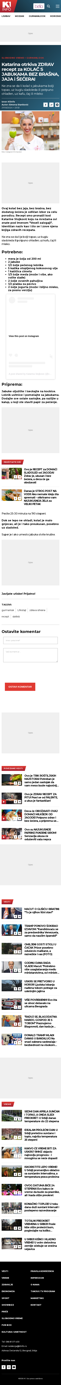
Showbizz (8, 1305)
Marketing (37, 1298)
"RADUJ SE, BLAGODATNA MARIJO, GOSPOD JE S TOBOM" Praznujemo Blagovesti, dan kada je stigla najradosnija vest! (40, 1021)
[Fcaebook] (45, 105)
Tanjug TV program (43, 1291)
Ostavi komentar (20, 686)
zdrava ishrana (37, 610)
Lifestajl (21, 610)
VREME (7, 1104)
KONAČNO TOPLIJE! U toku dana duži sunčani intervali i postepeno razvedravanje (41, 1207)
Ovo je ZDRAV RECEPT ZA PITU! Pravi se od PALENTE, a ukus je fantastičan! (41, 797)
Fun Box (7, 1325)
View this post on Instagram (24, 336)
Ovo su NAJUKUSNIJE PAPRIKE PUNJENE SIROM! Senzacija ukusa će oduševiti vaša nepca (40, 834)
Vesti (7, 902)
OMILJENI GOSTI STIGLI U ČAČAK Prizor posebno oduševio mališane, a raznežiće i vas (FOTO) (40, 949)
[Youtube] (14, 1367)
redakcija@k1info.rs (17, 1346)
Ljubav (6, 16)
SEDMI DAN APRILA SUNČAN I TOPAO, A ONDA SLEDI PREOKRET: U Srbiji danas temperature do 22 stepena (41, 1116)
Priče (5, 1311)
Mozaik (19, 16)
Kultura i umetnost (14, 1332)
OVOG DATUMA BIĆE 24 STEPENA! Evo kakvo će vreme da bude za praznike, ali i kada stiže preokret (41, 1190)
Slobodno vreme (13, 58)
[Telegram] (57, 105)
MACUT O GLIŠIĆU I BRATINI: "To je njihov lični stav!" (41, 911)
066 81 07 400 (13, 1341)
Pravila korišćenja (42, 1271)
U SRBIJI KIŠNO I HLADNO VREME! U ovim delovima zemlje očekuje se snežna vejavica (40, 1244)
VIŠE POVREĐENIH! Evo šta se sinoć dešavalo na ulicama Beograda (40, 1003)
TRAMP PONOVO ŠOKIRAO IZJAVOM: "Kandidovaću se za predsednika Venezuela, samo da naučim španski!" (41, 930)
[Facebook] (15, 476)
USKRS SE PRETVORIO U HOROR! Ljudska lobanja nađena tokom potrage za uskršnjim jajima (40, 986)
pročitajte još (12, 462)
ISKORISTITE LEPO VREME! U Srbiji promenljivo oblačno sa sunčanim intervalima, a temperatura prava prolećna (41, 1171)
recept (5, 616)
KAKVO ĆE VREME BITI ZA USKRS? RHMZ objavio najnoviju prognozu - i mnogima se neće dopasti (40, 1153)
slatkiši (16, 616)
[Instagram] (9, 1367)
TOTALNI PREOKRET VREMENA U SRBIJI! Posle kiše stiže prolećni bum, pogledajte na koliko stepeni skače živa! (39, 1225)
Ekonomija (8, 1291)
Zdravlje (7, 1284)
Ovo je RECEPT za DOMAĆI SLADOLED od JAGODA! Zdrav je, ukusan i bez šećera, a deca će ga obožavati (40, 476)
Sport (5, 1298)
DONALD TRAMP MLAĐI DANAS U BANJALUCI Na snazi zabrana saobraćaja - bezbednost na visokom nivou (40, 1040)
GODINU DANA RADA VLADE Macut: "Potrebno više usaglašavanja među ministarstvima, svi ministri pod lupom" (41, 967)
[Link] (51, 105)
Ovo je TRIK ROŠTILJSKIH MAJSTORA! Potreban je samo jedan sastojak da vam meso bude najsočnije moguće (41, 780)
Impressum (37, 1278)
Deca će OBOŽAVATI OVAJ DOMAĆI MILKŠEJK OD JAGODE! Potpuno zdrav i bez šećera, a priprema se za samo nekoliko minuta (41, 816)
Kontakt (36, 1305)
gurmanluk (8, 610)
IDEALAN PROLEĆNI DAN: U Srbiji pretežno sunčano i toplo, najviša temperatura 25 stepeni (41, 1134)
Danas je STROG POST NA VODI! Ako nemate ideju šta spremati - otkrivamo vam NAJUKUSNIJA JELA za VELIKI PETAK (41, 497)
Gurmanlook (37, 16)
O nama (35, 1284)
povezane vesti (13, 768)
